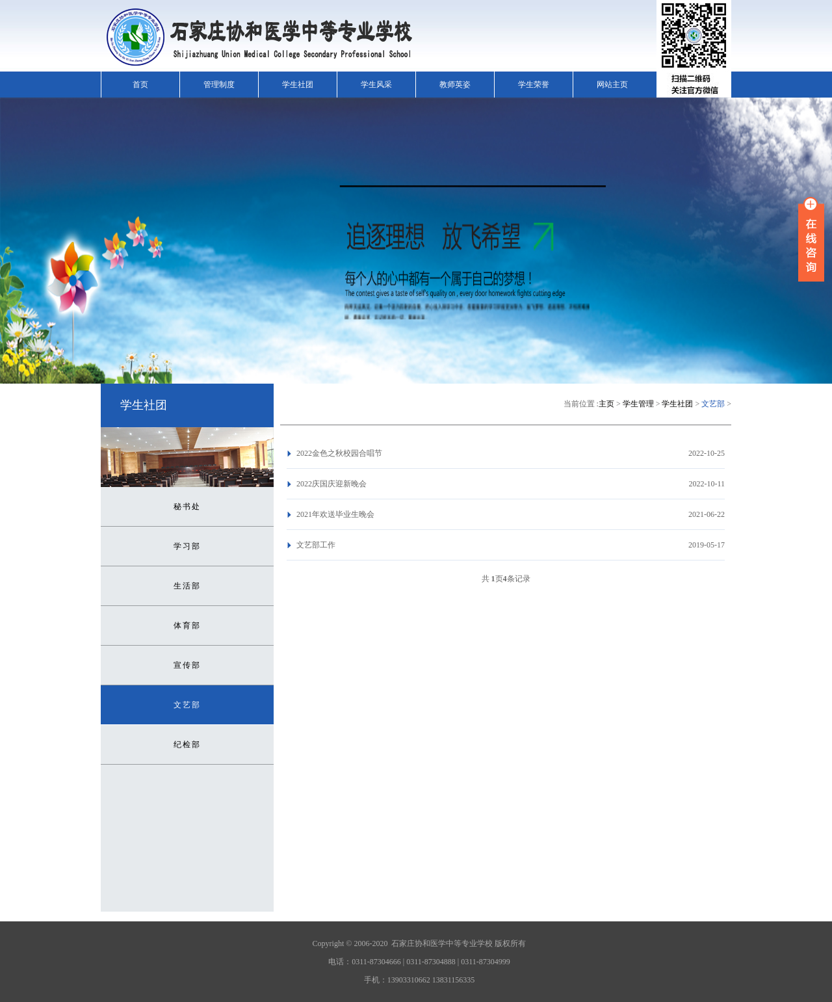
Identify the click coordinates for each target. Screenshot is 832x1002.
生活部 (187, 585)
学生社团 (297, 84)
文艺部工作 (315, 544)
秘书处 (187, 506)
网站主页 (612, 84)
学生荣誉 (533, 84)
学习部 (187, 546)
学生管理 (638, 403)
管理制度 (219, 84)
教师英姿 (455, 84)
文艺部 (187, 704)
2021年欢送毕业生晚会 (335, 514)
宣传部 (187, 665)
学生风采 (376, 84)
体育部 (187, 625)
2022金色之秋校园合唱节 (339, 453)
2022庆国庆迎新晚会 (331, 483)
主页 (606, 403)
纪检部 (187, 744)
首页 (140, 84)
